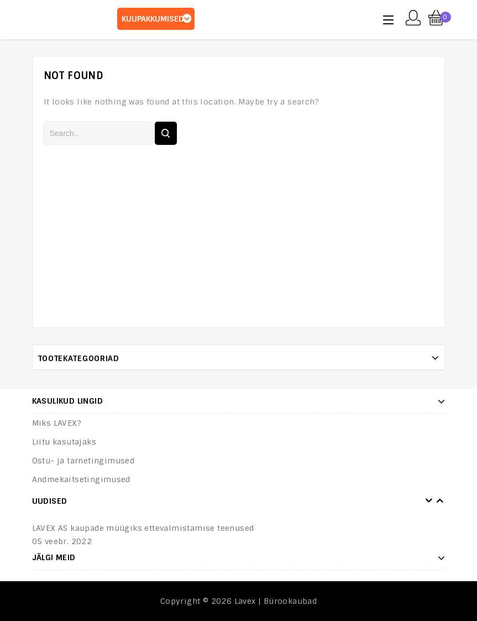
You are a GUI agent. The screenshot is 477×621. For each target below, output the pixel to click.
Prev (428, 501)
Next (439, 501)
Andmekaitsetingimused (81, 479)
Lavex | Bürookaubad (275, 601)
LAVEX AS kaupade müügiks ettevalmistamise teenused (143, 528)
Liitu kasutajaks (64, 442)
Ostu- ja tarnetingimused (83, 461)
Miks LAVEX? (56, 423)
